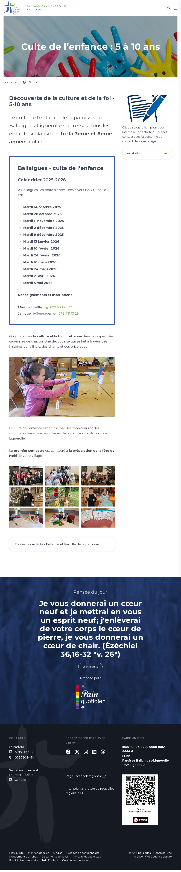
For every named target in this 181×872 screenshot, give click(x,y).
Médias (57, 855)
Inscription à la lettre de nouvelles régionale (90, 795)
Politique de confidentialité (83, 855)
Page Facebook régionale (84, 780)
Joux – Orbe (37, 9)
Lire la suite (90, 669)
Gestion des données (75, 862)
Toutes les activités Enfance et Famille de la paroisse (59, 545)
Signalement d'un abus (23, 859)
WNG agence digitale (158, 859)
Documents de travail (55, 859)
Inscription (134, 153)
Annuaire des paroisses (87, 859)
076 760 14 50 (24, 760)
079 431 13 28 (69, 313)
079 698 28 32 (61, 307)
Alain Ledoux (24, 754)
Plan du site (16, 855)
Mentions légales (38, 855)
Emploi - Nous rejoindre (23, 862)
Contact (20, 782)
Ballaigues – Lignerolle (49, 6)
